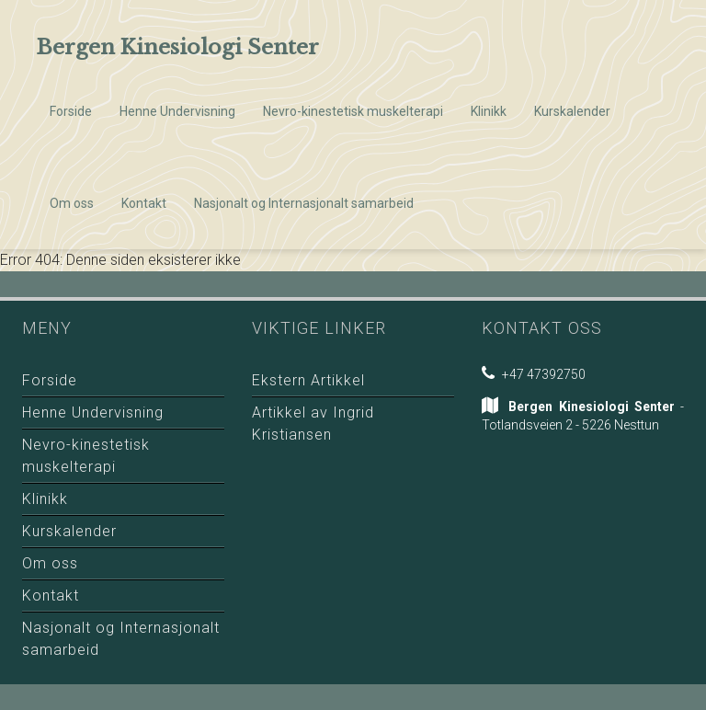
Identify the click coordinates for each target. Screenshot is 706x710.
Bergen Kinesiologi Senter (177, 47)
